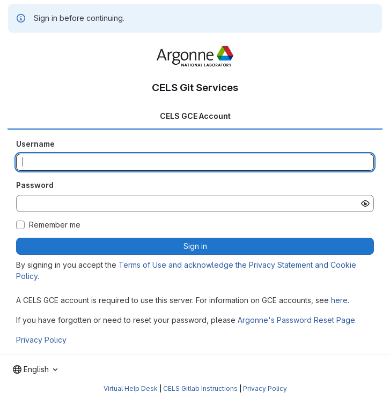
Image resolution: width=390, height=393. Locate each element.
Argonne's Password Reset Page (296, 319)
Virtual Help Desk (131, 388)
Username (35, 143)
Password (35, 185)
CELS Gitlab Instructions (200, 388)
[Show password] (365, 203)
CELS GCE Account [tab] (195, 115)
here (339, 300)
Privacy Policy (41, 339)
